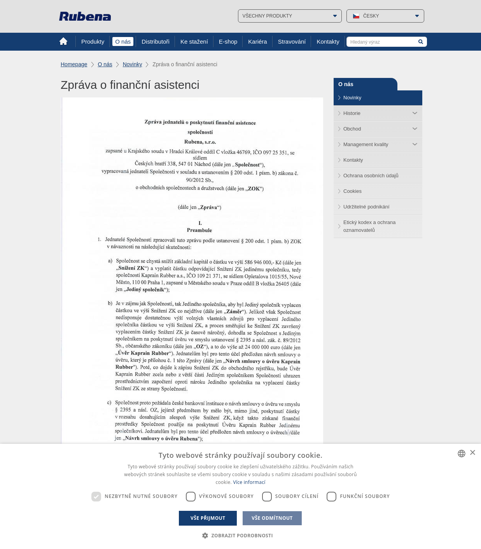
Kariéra (257, 41)
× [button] (472, 453)
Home (63, 41)
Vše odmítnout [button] (272, 518)
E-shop (228, 41)
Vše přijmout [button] (208, 518)
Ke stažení (194, 41)
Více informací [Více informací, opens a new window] (249, 482)
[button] (240, 535)
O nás (123, 41)
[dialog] (240, 496)
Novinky (132, 64)
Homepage (74, 64)
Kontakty (328, 41)
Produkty (92, 41)
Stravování (292, 41)
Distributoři (156, 41)
